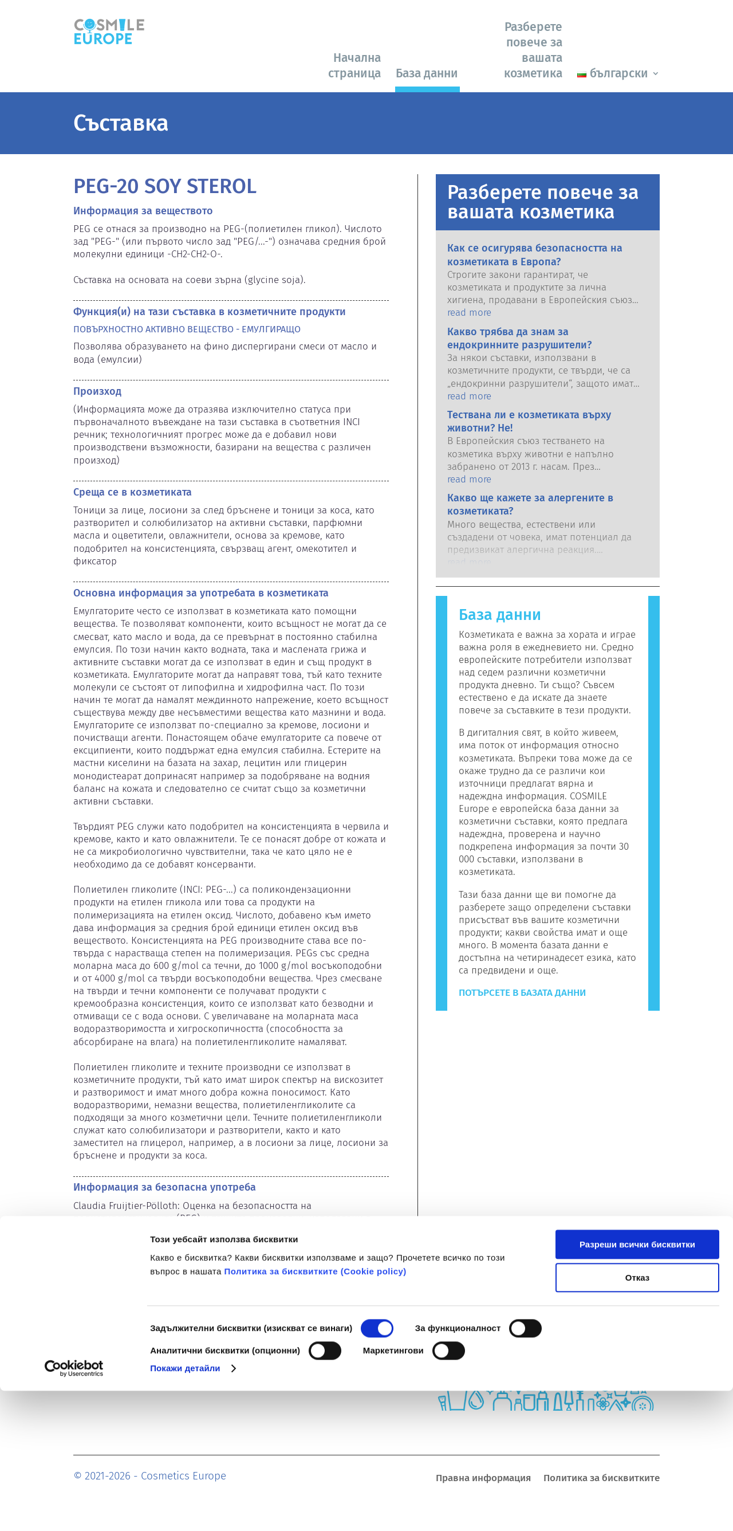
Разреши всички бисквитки (637, 1384)
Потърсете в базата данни (522, 993)
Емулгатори (99, 1297)
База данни (427, 73)
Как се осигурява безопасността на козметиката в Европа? (534, 255)
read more (469, 313)
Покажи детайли (185, 1508)
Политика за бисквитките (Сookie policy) (315, 1411)
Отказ (637, 1418)
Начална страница (354, 65)
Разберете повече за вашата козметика (533, 50)
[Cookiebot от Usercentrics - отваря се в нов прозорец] (74, 1508)
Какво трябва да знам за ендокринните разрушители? (519, 338)
